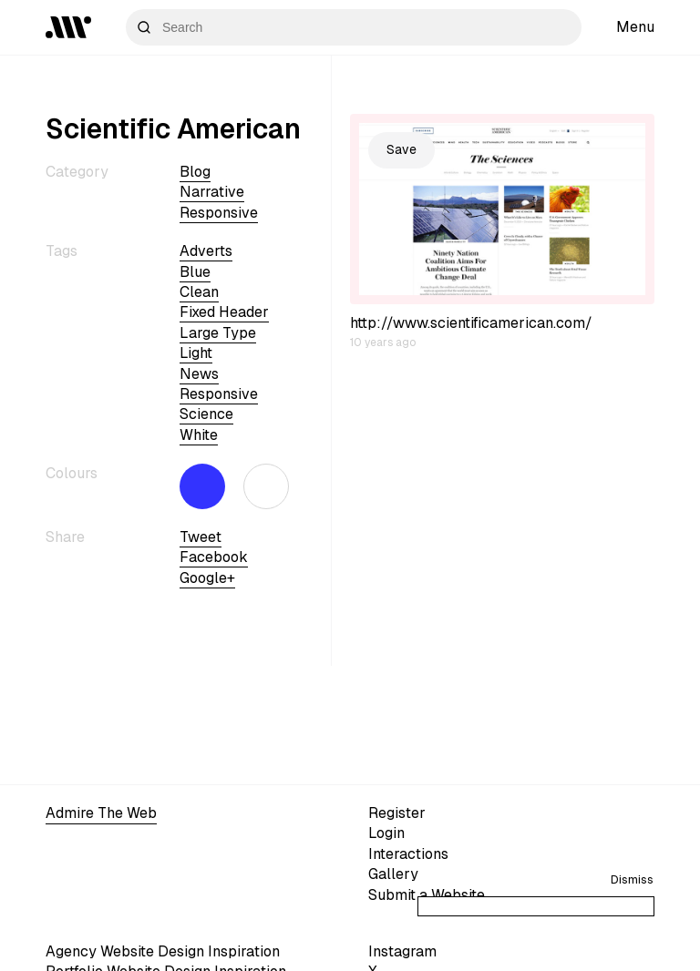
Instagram (402, 951)
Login (386, 833)
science (206, 414)
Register (397, 813)
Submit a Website (426, 895)
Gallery (393, 874)
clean (199, 292)
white (199, 435)
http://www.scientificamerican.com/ (471, 322)
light (196, 353)
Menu (635, 26)
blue (195, 271)
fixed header (224, 312)
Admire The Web (101, 813)
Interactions (408, 854)
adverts (206, 251)
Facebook (214, 557)
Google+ (207, 578)
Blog (195, 171)
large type (218, 332)
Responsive (219, 212)
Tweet (200, 537)
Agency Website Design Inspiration (163, 951)
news (199, 373)
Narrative (212, 191)
